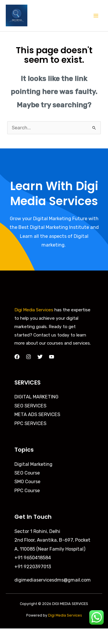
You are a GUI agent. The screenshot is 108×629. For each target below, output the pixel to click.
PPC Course (27, 490)
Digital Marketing (33, 464)
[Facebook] (17, 356)
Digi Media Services (33, 309)
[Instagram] (28, 356)
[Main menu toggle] (95, 15)
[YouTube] (51, 356)
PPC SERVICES (30, 423)
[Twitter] (40, 356)
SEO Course (27, 473)
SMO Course (27, 481)
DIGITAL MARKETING (36, 397)
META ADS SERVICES (37, 414)
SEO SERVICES (30, 406)
